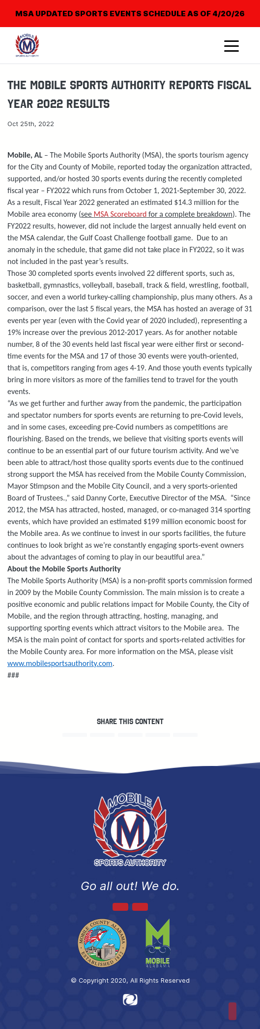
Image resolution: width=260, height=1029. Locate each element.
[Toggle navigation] (231, 45)
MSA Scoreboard (120, 214)
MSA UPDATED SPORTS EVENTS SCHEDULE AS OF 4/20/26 (130, 13)
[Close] (236, 6)
